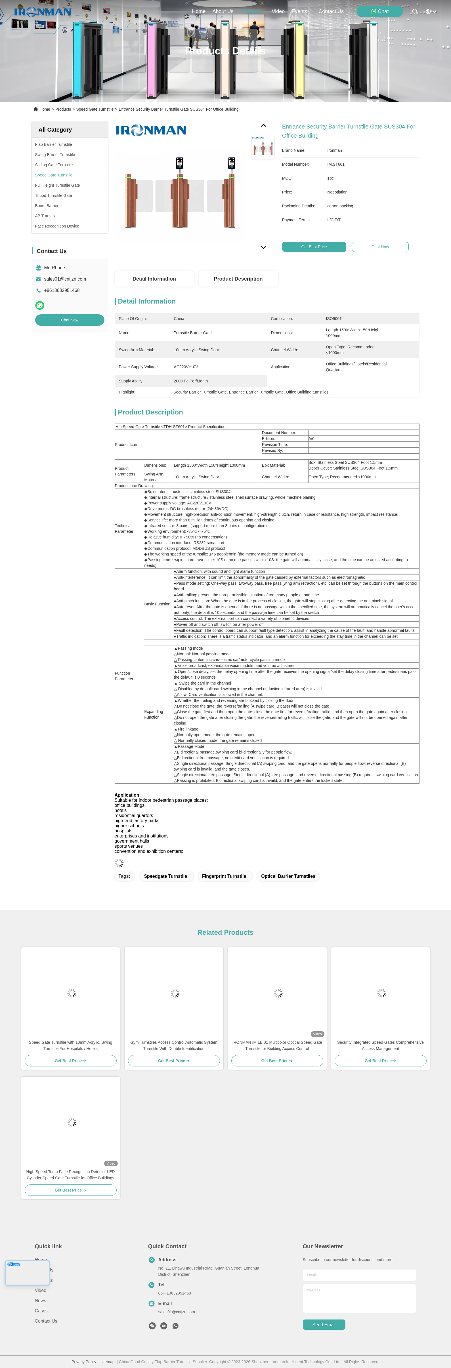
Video (41, 1290)
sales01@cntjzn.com (65, 279)
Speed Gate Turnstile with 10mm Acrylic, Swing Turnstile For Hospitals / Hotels (70, 1045)
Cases (41, 1310)
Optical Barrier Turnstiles (288, 876)
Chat (380, 11)
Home (198, 11)
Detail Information (154, 279)
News (40, 1300)
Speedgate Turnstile (165, 876)
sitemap (107, 1361)
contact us (331, 11)
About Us (44, 1270)
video (278, 11)
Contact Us (46, 1321)
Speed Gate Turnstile (95, 109)
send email (324, 1324)
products (252, 11)
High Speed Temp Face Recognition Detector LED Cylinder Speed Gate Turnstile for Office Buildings (70, 1174)
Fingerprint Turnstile (224, 876)
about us (222, 11)
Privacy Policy (84, 1361)
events (301, 11)
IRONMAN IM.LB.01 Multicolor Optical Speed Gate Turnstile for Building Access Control (277, 1045)
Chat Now (69, 320)
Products (63, 109)
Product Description (238, 279)
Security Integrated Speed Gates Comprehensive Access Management (380, 1045)
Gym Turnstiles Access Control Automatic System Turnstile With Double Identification (173, 1045)
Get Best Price (316, 247)
